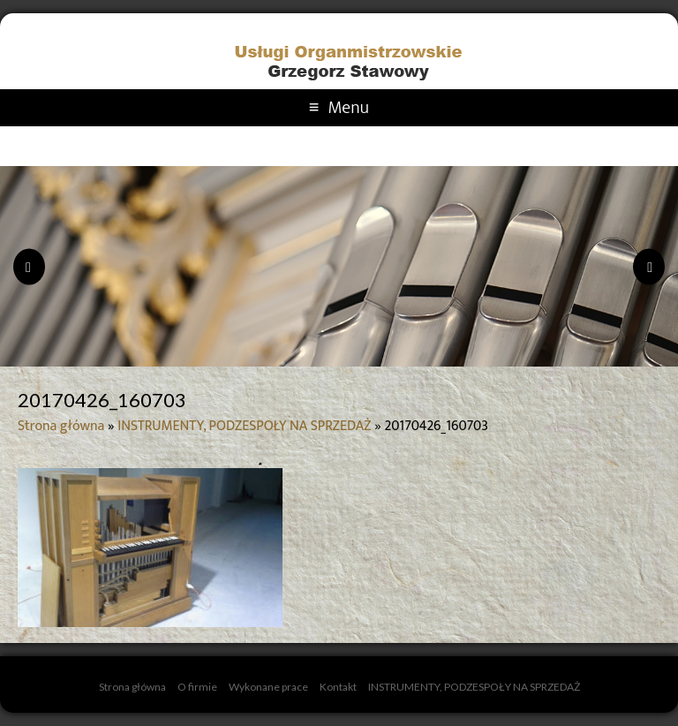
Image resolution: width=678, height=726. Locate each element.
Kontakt (338, 686)
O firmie (197, 686)
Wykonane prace (268, 686)
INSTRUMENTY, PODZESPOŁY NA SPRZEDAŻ (244, 426)
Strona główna (61, 426)
